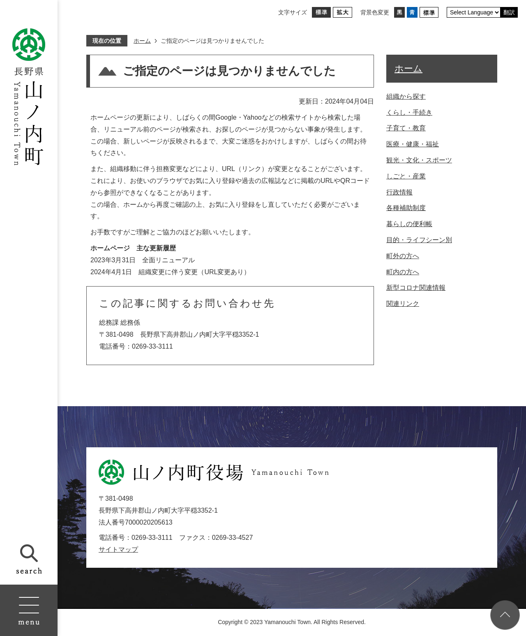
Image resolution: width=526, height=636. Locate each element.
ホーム (142, 40)
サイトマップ (118, 549)
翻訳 (509, 12)
